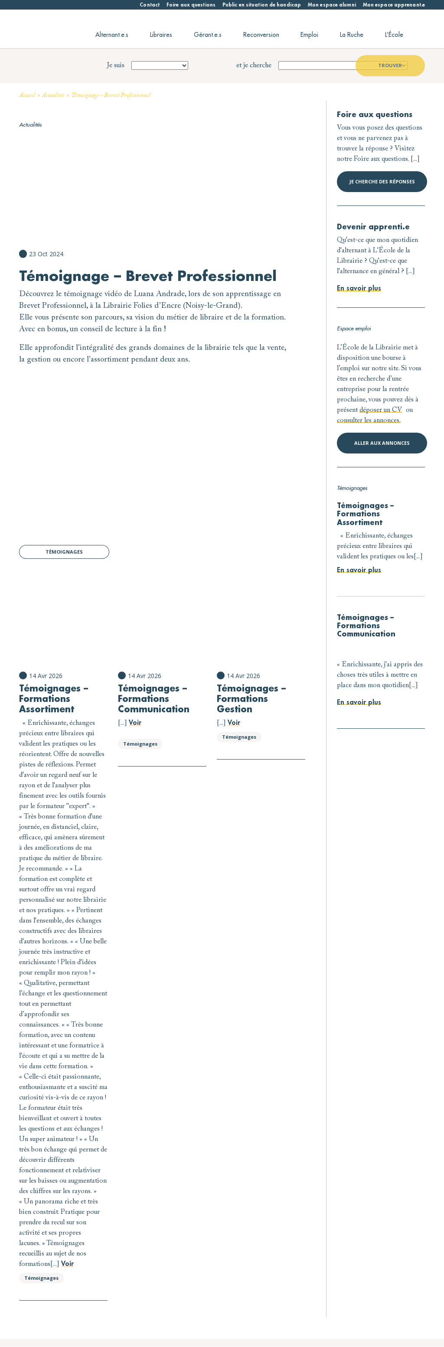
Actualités (53, 96)
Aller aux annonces (382, 443)
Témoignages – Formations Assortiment (53, 699)
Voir (67, 1263)
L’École (394, 35)
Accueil (27, 96)
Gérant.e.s (208, 35)
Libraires (161, 35)
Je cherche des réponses (382, 181)
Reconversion (261, 35)
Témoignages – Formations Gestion (251, 699)
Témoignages (64, 551)
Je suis (115, 65)
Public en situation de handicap (261, 4)
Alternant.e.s (111, 35)
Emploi (309, 35)
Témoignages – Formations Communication (153, 699)
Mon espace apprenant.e (394, 4)
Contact (150, 4)
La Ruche (351, 35)
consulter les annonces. (369, 420)
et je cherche (253, 65)
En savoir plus (359, 288)
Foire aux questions (190, 4)
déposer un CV (380, 410)
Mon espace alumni (332, 4)
